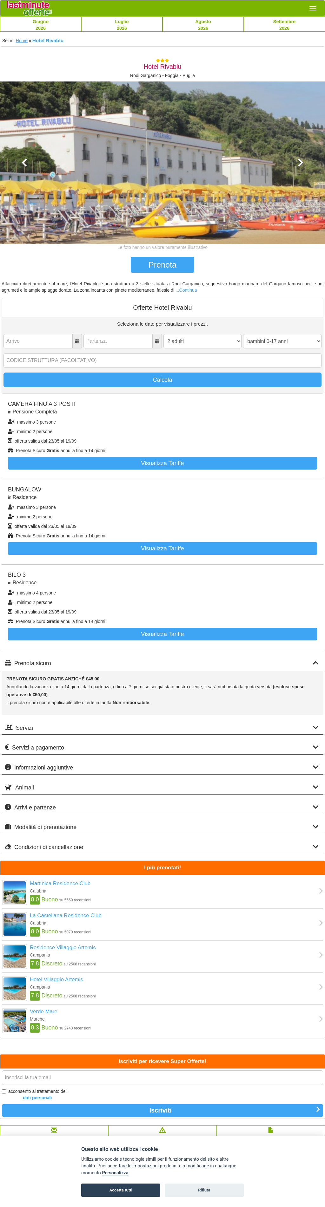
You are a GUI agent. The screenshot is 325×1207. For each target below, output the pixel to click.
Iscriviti (234, 1110)
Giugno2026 (41, 25)
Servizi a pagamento (162, 747)
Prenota (162, 264)
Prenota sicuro (162, 663)
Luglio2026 (122, 25)
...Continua (186, 290)
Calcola (162, 380)
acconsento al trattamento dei (34, 1095)
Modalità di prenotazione (162, 827)
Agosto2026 (203, 25)
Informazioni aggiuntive (162, 767)
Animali (162, 787)
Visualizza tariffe (162, 463)
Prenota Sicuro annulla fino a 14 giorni (56, 450)
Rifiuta (204, 1190)
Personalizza (115, 1173)
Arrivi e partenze (162, 807)
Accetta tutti (120, 1190)
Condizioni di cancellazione (162, 847)
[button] (24, 200)
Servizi (162, 727)
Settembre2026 (284, 25)
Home (22, 40)
